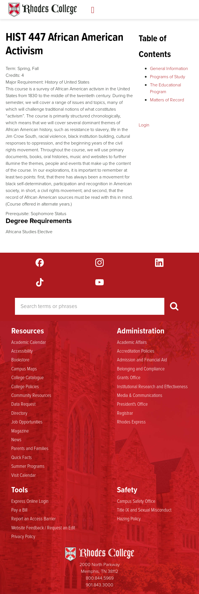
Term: (11, 68)
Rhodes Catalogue (42, 10)
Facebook (40, 262)
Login (144, 125)
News (16, 439)
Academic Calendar (28, 342)
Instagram (99, 262)
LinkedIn (159, 262)
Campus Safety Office (136, 500)
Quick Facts (21, 457)
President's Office (132, 403)
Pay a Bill (19, 509)
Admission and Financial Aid (142, 359)
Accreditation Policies (135, 350)
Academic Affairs (132, 342)
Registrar (125, 412)
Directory (19, 412)
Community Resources (31, 395)
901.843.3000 (99, 585)
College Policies (25, 386)
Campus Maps (24, 368)
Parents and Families (29, 448)
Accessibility (22, 350)
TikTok (40, 282)
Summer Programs (28, 465)
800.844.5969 (100, 578)
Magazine (20, 430)
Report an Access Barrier (33, 518)
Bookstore (20, 359)
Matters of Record (167, 100)
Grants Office (128, 377)
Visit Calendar (23, 474)
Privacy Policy (23, 536)
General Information (169, 68)
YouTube (99, 282)
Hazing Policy (129, 518)
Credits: (13, 75)
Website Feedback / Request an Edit (43, 527)
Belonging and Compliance (141, 368)
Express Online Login (29, 500)
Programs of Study (167, 76)
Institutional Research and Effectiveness (152, 386)
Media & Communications (139, 395)
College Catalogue (27, 377)
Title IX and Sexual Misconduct (144, 509)
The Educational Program (165, 88)
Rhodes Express (131, 421)
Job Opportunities (27, 421)
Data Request (23, 403)
